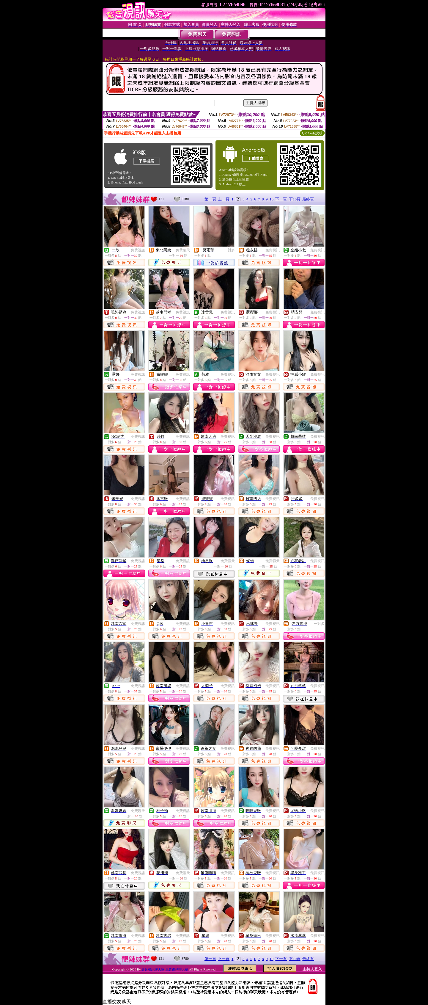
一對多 (229, 250)
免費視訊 (138, 250)
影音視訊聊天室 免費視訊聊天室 (164, 969)
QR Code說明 (312, 133)
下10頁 (294, 199)
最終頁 (308, 199)
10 (271, 199)
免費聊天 (183, 250)
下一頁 (281, 199)
